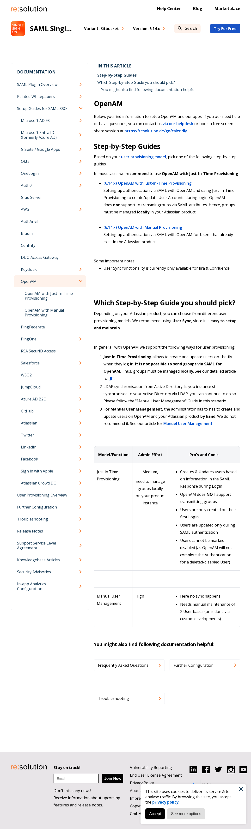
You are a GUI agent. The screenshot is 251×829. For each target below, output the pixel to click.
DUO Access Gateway (40, 257)
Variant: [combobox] (101, 28)
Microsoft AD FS (35, 120)
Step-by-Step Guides (117, 75)
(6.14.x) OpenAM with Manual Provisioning (143, 227)
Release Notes (30, 531)
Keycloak (29, 269)
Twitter (27, 435)
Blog (197, 8)
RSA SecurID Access (38, 351)
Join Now (112, 778)
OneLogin (30, 173)
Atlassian (29, 423)
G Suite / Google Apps (40, 149)
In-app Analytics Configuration (31, 586)
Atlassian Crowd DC (38, 483)
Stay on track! (67, 767)
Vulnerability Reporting (151, 767)
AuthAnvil (29, 221)
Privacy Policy (142, 783)
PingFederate (33, 327)
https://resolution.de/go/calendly (155, 130)
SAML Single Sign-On (52, 28)
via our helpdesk (178, 123)
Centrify (28, 245)
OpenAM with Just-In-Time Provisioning (49, 296)
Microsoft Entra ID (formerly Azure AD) (39, 135)
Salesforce (30, 363)
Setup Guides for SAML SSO (42, 108)
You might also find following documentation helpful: (148, 89)
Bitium (27, 233)
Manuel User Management (188, 423)
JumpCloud (31, 387)
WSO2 (26, 375)
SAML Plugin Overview (37, 84)
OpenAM (29, 281)
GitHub (27, 411)
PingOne (29, 339)
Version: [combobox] (146, 28)
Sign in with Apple (37, 471)
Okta (25, 161)
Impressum (140, 798)
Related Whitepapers (36, 96)
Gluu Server (31, 197)
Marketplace (227, 8)
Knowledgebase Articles (38, 560)
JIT (112, 378)
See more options (186, 814)
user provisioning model (143, 156)
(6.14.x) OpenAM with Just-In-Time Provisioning (147, 183)
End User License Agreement (156, 775)
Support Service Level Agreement (36, 545)
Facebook (29, 459)
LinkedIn (29, 447)
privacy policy (165, 802)
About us (138, 790)
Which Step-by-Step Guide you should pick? (136, 82)
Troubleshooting (32, 519)
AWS (25, 209)
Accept (155, 814)
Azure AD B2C (33, 399)
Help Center (169, 8)
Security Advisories (34, 572)
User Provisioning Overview (42, 495)
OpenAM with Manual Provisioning (44, 313)
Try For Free (225, 28)
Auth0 (26, 185)
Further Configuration (37, 507)
